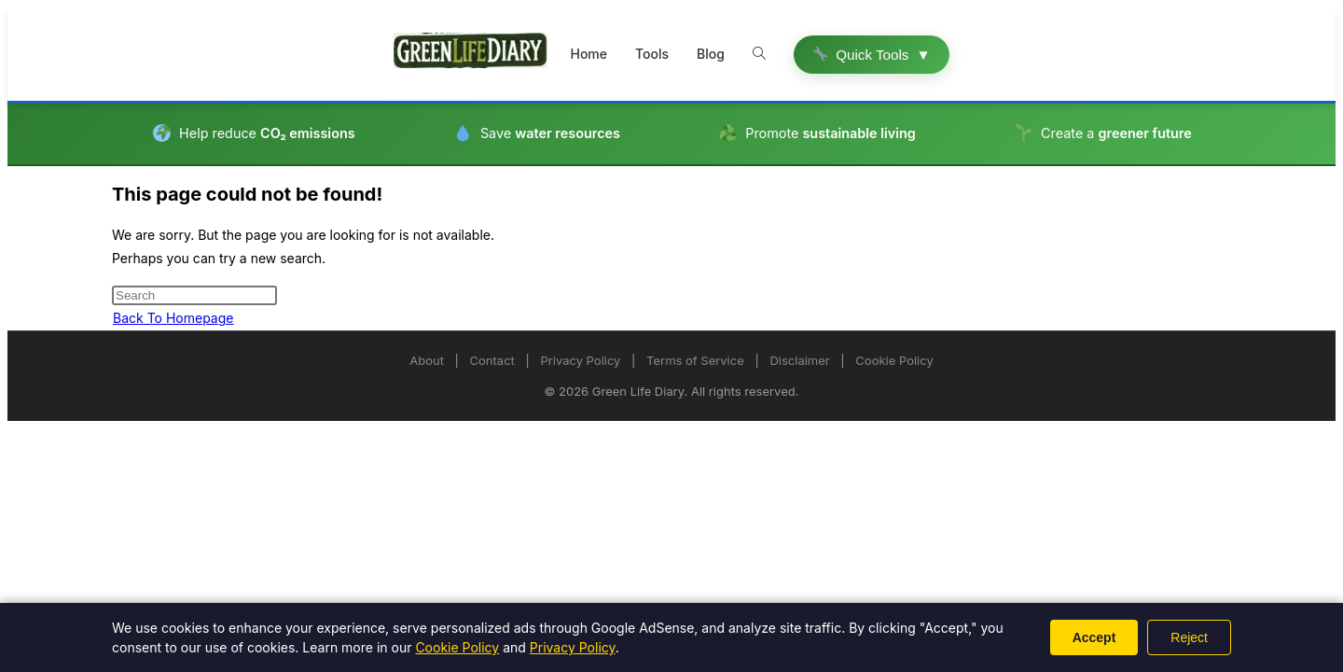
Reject (1189, 637)
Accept (1094, 637)
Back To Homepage (173, 318)
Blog (711, 54)
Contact (492, 360)
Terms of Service (695, 360)
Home (588, 54)
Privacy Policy (580, 360)
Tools (652, 54)
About (426, 360)
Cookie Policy (894, 360)
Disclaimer (799, 360)
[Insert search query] (194, 295)
